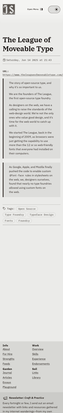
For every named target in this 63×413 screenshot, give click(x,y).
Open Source (27, 208)
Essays (7, 382)
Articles (7, 377)
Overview (37, 349)
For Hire (7, 354)
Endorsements (41, 364)
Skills (35, 354)
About (6, 349)
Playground (9, 387)
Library (36, 377)
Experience (39, 359)
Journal (7, 372)
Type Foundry (14, 214)
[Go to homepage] (9, 9)
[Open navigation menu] (34, 9)
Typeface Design (41, 214)
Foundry (24, 220)
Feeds (6, 364)
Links (35, 372)
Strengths (8, 359)
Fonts (9, 220)
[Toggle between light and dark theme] (54, 9)
